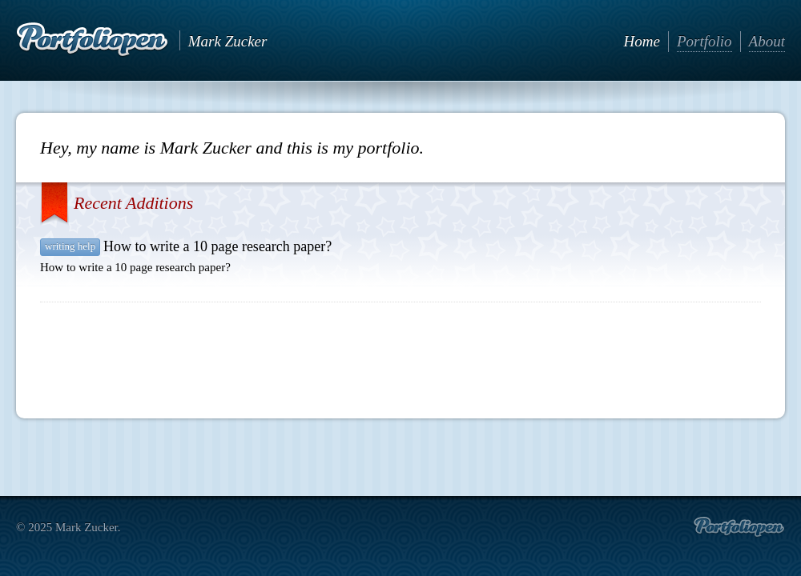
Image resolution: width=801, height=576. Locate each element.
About (767, 41)
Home (642, 41)
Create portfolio (739, 527)
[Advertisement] (400, 354)
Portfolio (704, 41)
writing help (70, 246)
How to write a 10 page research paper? (217, 246)
